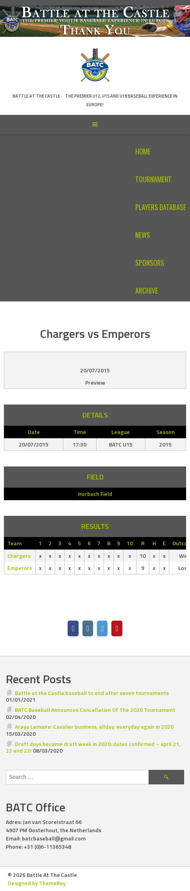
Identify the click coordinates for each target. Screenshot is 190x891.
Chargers (18, 556)
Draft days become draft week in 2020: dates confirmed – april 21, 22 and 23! (93, 747)
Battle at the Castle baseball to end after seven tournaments (92, 693)
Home (143, 151)
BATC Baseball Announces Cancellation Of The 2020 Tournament (95, 710)
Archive (146, 290)
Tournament (153, 179)
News (142, 235)
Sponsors (149, 263)
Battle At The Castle (36, 96)
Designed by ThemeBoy (37, 883)
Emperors (19, 568)
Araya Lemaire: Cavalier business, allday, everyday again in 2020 (94, 726)
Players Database (160, 207)
